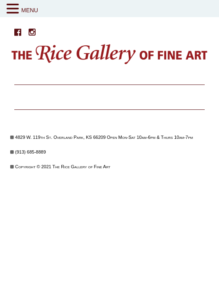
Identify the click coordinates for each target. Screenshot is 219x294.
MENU (29, 10)
